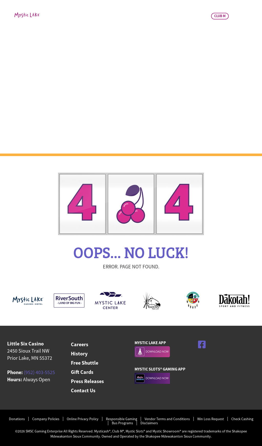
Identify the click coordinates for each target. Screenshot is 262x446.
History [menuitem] (79, 353)
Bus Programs (122, 423)
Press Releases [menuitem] (87, 381)
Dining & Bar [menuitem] (129, 37)
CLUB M (220, 16)
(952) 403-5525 (39, 372)
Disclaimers (149, 423)
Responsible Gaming (121, 419)
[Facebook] (202, 344)
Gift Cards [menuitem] (82, 372)
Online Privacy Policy (83, 419)
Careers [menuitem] (79, 344)
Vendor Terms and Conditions (167, 419)
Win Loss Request (210, 419)
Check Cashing (242, 419)
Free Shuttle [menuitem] (84, 363)
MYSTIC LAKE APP (150, 342)
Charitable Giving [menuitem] (182, 37)
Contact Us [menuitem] (83, 390)
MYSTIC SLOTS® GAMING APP (160, 369)
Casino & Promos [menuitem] (78, 37)
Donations (17, 419)
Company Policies (45, 419)
